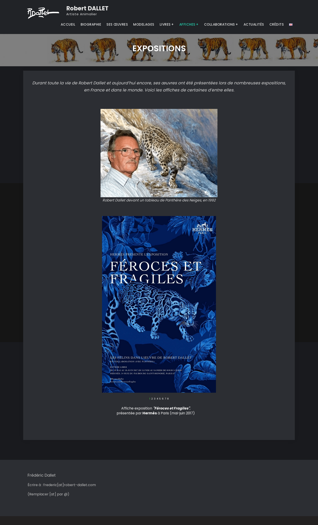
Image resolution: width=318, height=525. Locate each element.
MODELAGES (143, 24)
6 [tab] (163, 398)
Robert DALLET (87, 8)
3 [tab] (154, 398)
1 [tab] (149, 398)
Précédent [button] (105, 400)
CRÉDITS (276, 24)
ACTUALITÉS (254, 24)
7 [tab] (165, 398)
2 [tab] (152, 398)
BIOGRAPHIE (91, 24)
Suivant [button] (213, 400)
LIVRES (165, 24)
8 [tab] (168, 398)
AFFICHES (187, 24)
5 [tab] (160, 398)
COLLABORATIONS (219, 24)
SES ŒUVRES (117, 24)
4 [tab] (157, 398)
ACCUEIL (68, 24)
